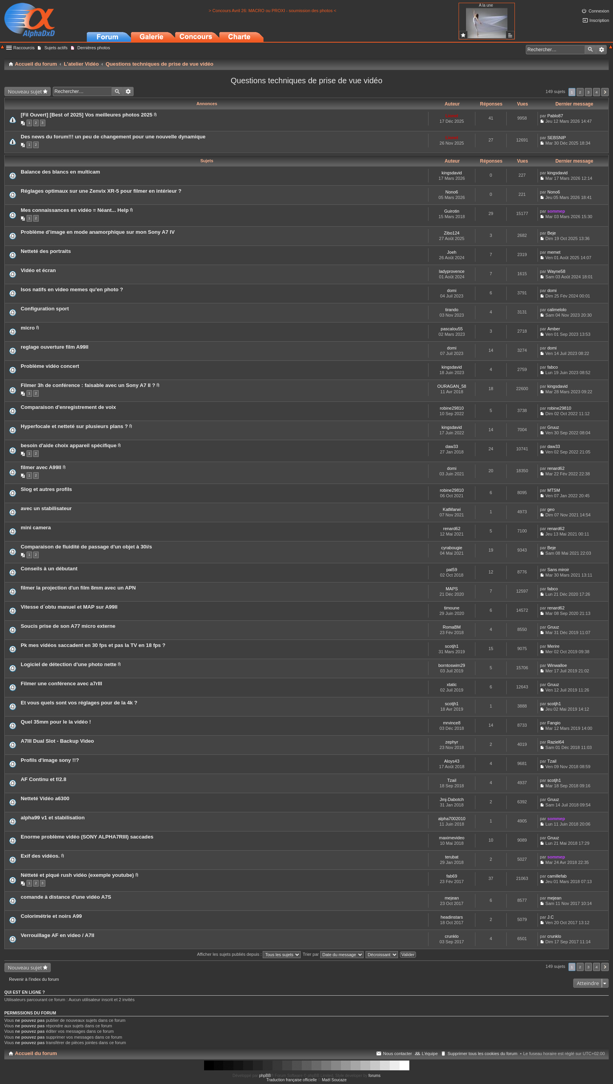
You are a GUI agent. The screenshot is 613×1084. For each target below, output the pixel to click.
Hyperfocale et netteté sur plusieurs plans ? (74, 426)
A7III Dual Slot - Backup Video (57, 741)
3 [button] (588, 92)
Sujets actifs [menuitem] (55, 47)
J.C (550, 917)
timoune (451, 608)
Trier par (333, 954)
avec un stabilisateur (46, 508)
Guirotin (451, 211)
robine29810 (452, 408)
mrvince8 (452, 722)
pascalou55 (451, 328)
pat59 (451, 569)
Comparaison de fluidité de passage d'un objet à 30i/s (86, 547)
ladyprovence (451, 271)
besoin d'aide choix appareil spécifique (69, 445)
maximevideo (451, 837)
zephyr (451, 742)
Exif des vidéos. (40, 856)
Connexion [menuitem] (598, 11)
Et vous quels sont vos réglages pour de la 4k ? (79, 703)
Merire (553, 646)
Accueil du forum (36, 1053)
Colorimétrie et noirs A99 (51, 916)
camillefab (557, 876)
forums (375, 1075)
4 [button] (596, 92)
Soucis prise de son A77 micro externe (68, 626)
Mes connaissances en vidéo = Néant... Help (75, 210)
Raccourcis (23, 47)
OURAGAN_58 (451, 386)
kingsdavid (452, 172)
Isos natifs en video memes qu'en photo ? (72, 289)
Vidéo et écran (38, 270)
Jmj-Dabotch (452, 799)
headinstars (452, 917)
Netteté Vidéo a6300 (45, 798)
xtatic (452, 684)
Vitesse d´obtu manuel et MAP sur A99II (69, 607)
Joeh (452, 252)
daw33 (451, 446)
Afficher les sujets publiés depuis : (249, 954)
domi (452, 290)
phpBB (265, 1075)
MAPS (452, 588)
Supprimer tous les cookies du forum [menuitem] (483, 1053)
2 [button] (580, 92)
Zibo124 (452, 233)
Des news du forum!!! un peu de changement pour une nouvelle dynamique (113, 137)
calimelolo (556, 309)
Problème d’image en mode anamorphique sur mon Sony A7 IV (98, 232)
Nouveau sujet (25, 91)
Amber (553, 328)
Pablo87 (555, 115)
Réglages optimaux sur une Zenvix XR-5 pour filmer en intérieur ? (101, 191)
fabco (552, 367)
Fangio (554, 722)
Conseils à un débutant (49, 569)
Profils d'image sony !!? (50, 760)
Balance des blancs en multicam (60, 172)
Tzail (551, 761)
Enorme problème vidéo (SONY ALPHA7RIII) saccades (87, 837)
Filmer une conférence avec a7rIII (61, 683)
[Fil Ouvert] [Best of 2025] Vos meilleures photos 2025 (86, 115)
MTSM (553, 490)
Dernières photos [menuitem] (93, 47)
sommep (556, 211)
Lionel (451, 115)
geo (550, 509)
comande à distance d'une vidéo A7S (66, 897)
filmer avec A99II (41, 467)
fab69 (451, 876)
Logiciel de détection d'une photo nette (69, 664)
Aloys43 (451, 761)
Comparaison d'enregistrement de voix (68, 407)
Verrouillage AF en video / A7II (57, 935)
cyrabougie (451, 547)
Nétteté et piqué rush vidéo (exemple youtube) (77, 875)
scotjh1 (452, 646)
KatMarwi (452, 509)
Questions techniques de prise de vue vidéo (306, 80)
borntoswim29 (451, 665)
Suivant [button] (605, 92)
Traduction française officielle (291, 1080)
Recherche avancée (601, 49)
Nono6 (451, 192)
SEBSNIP (556, 137)
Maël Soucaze (334, 1080)
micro (28, 328)
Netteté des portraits (46, 251)
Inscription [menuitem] (599, 20)
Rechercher (590, 49)
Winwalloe (557, 665)
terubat (451, 857)
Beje (551, 233)
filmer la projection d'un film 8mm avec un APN (78, 588)
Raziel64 (555, 742)
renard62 (556, 468)
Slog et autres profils (46, 489)
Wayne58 (556, 271)
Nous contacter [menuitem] (397, 1053)
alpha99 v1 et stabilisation (52, 818)
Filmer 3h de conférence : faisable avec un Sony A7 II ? (88, 385)
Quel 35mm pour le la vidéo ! (56, 722)
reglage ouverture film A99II (54, 347)
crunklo (452, 936)
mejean (452, 898)
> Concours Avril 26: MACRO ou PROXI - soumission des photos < (272, 10)
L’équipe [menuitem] (430, 1053)
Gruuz (553, 427)
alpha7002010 (452, 818)
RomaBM (452, 627)
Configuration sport (45, 309)
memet (554, 252)
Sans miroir (558, 569)
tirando (452, 309)
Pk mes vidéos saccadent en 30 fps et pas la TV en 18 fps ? (93, 645)
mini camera (36, 527)
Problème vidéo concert (50, 366)
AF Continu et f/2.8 (43, 779)
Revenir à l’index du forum (34, 979)
